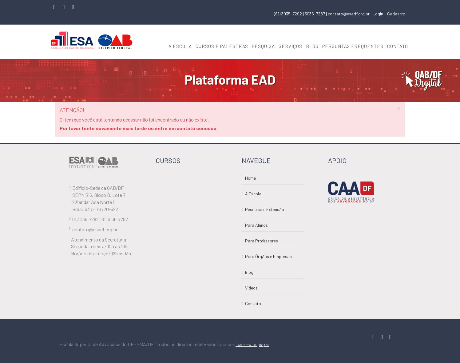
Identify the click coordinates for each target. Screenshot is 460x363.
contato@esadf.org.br (349, 13)
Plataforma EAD (246, 345)
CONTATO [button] (397, 46)
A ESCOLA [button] (180, 46)
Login (378, 13)
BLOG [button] (312, 46)
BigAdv (264, 345)
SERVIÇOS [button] (290, 46)
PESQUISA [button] (263, 46)
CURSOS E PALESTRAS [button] (222, 46)
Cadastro (396, 13)
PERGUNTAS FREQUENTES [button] (352, 46)
